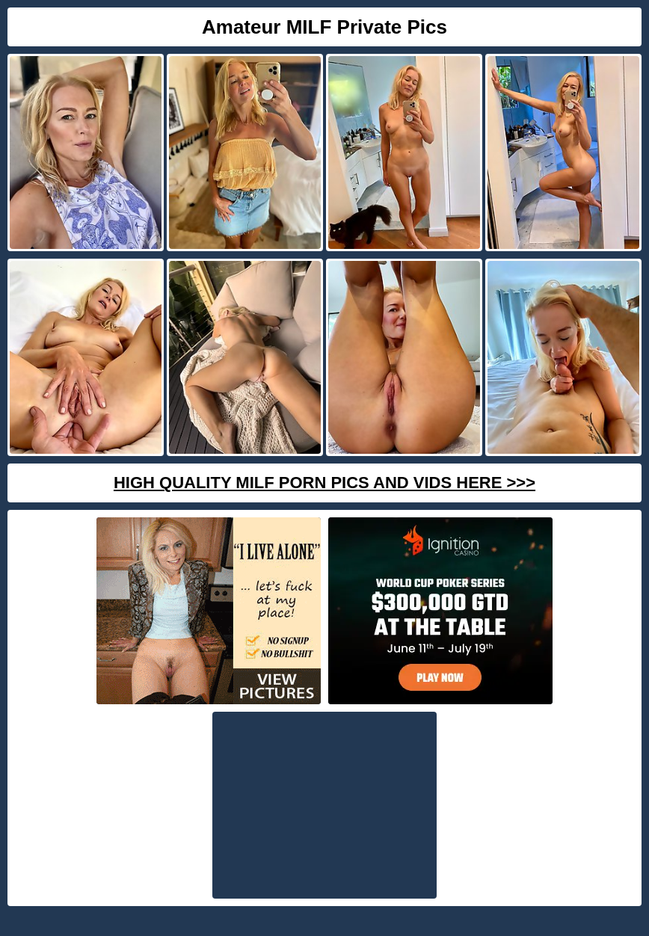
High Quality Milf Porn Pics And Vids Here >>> (324, 482)
